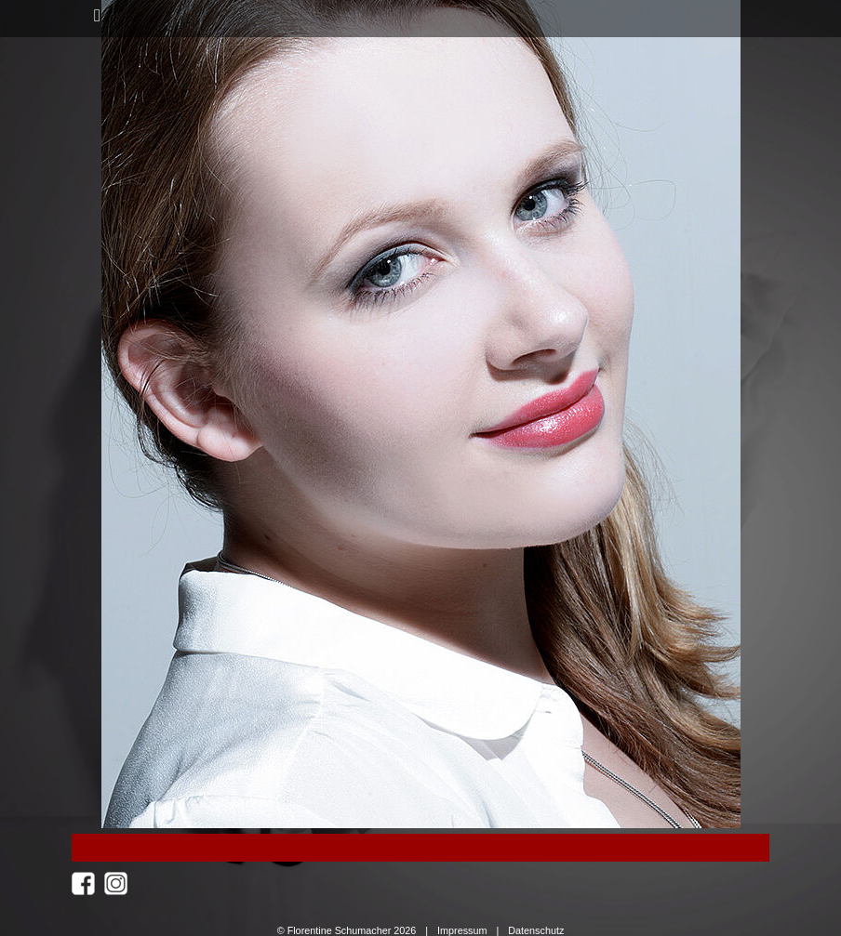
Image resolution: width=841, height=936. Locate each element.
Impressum (462, 930)
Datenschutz (536, 930)
